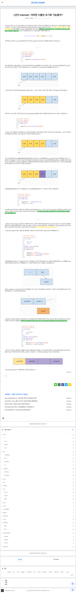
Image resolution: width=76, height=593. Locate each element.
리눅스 (39, 492)
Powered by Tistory (10, 590)
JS (39, 465)
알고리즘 (39, 475)
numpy (39, 540)
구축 (38, 506)
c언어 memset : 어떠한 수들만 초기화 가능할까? (38, 15)
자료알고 (38, 469)
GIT (38, 482)
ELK (38, 479)
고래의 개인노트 (36, 590)
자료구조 (39, 472)
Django (23, 572)
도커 (38, 503)
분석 (39, 529)
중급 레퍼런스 (38, 533)
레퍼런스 (8, 394)
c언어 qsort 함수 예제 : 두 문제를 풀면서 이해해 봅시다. (19, 407)
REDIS (38, 513)
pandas (39, 536)
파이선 (39, 444)
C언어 (39, 572)
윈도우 (39, 496)
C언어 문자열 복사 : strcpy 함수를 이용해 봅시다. (18, 410)
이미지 (39, 543)
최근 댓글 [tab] (56, 559)
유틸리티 (38, 547)
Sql (39, 448)
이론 (39, 499)
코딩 (38, 435)
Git (13, 572)
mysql (8, 572)
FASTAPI (39, 462)
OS (38, 489)
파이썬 (50, 572)
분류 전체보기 (39, 430)
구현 (38, 519)
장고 (39, 458)
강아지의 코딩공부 (38, 3)
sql (34, 572)
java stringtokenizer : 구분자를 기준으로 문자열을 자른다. (21, 398)
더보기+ (72, 575)
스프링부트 (39, 455)
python (44, 572)
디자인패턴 (38, 509)
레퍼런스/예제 (29, 18)
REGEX (38, 486)
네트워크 (38, 516)
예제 (13, 394)
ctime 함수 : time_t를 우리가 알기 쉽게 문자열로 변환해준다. (21, 401)
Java (39, 441)
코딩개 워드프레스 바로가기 (38, 424)
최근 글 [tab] (20, 559)
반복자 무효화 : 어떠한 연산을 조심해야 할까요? (17, 404)
